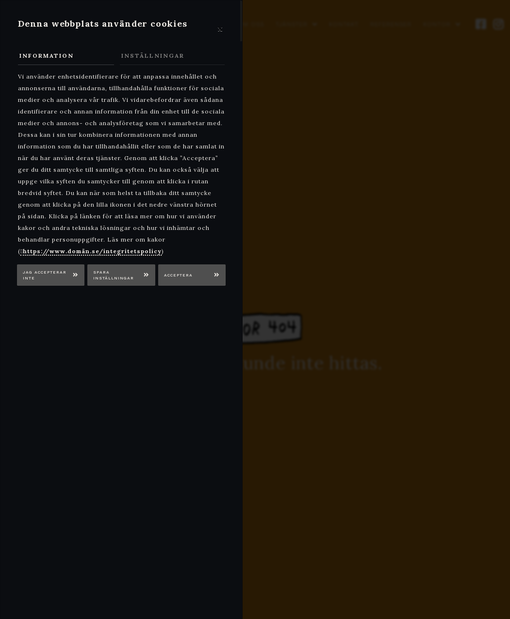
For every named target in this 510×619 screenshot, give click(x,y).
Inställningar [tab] (152, 55)
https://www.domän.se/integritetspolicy (92, 251)
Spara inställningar (113, 275)
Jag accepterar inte (44, 275)
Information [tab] (46, 55)
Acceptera (178, 275)
